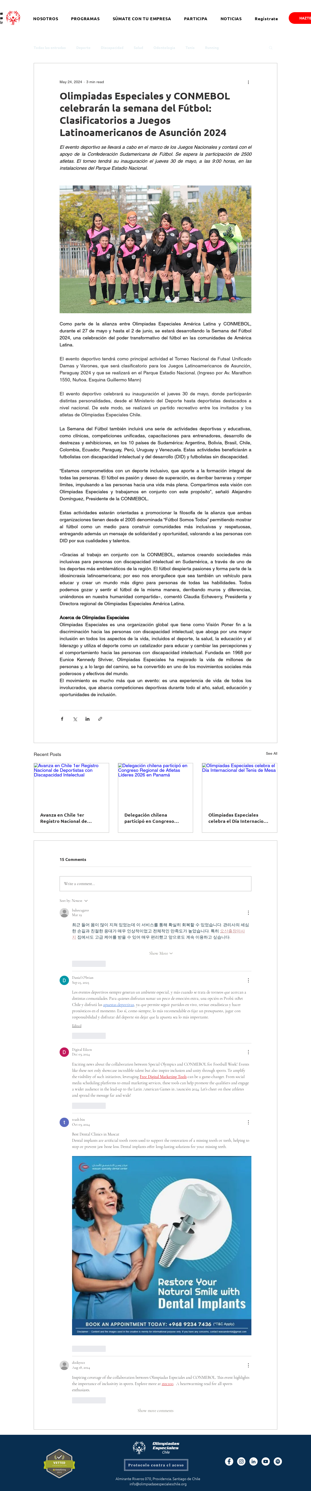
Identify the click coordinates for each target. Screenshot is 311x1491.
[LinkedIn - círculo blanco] (253, 1461)
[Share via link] (100, 718)
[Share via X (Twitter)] (74, 718)
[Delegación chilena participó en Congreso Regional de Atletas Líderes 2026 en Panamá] (155, 784)
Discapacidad (112, 47)
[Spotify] (278, 1461)
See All (271, 753)
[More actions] (248, 82)
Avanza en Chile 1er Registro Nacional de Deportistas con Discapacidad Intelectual (68, 818)
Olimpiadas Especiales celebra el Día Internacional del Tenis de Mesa (239, 818)
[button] (270, 47)
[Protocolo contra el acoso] (156, 1465)
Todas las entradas (50, 47)
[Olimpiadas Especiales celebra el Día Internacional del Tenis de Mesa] (239, 784)
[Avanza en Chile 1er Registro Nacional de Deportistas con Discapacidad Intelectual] (71, 784)
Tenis (190, 47)
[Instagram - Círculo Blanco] (241, 1461)
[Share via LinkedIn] (87, 718)
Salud (138, 47)
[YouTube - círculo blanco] (265, 1461)
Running (212, 47)
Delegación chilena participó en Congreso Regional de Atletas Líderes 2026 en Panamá (151, 818)
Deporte (83, 47)
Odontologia (164, 47)
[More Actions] (248, 913)
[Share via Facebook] (62, 718)
